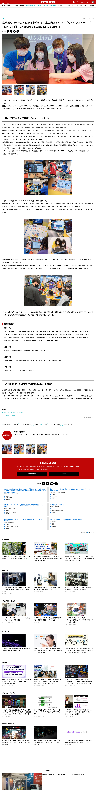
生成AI (47, 424)
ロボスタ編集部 (22, 431)
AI (65, 5)
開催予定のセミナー (31, 5)
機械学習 (16, 424)
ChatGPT (39, 424)
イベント (86, 5)
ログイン (64, 474)
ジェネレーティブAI (58, 424)
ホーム (3, 5)
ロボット (60, 5)
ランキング (10, 5)
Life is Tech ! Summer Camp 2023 (14, 412)
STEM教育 (7, 424)
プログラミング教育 (28, 424)
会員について (53, 5)
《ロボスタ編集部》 (88, 417)
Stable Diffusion (72, 424)
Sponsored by (84, 532)
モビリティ (79, 5)
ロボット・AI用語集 (19, 5)
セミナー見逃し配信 (43, 5)
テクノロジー (71, 5)
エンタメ (92, 5)
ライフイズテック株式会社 (10, 415)
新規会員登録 (32, 474)
